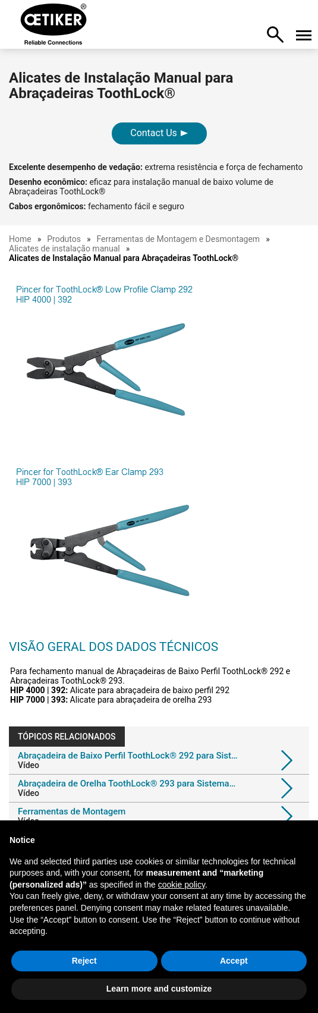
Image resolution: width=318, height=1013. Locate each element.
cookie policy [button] (181, 884)
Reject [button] (84, 960)
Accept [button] (234, 960)
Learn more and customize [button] (159, 988)
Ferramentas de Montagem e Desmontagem (178, 239)
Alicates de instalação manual (64, 248)
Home (20, 239)
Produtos (64, 239)
